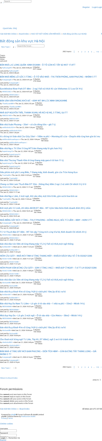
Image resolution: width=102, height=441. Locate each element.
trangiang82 (7, 80)
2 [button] (81, 52)
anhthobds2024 (8, 127)
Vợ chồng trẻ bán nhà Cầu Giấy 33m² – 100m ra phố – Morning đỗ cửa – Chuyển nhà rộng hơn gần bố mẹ (50, 136)
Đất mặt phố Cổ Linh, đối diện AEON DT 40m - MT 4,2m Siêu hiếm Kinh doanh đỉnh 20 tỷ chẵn (45, 208)
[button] (74, 51)
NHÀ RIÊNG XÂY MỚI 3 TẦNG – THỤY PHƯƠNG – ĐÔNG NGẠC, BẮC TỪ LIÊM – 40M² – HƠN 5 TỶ (46, 220)
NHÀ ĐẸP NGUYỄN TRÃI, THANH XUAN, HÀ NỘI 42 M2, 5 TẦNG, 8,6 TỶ (34, 112)
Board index (24, 409)
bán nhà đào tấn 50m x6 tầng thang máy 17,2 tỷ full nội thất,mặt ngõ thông (36, 244)
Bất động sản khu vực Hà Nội (22, 41)
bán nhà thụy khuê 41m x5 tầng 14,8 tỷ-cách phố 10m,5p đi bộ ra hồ (33, 291)
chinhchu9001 (7, 342)
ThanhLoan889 (8, 103)
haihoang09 (6, 68)
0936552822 (6, 91)
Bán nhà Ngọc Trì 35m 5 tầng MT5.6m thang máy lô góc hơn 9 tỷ (31, 148)
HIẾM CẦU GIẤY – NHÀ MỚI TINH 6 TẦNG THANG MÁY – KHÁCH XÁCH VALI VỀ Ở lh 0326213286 (46, 256)
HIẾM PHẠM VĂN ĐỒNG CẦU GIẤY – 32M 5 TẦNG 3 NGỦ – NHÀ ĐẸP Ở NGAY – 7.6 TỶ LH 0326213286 (48, 268)
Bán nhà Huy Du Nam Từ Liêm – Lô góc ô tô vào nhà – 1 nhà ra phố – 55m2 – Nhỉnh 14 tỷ (42, 303)
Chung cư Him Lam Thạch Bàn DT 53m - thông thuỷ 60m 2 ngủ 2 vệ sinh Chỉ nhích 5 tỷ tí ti (43, 184)
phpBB (13, 414)
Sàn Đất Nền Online (9, 409)
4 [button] (88, 52)
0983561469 (6, 115)
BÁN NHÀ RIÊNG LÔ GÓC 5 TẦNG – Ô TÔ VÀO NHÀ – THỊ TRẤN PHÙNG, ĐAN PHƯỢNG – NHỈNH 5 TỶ (48, 77)
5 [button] (91, 52)
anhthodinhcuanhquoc (10, 139)
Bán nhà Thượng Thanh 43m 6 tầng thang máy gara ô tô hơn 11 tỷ (32, 160)
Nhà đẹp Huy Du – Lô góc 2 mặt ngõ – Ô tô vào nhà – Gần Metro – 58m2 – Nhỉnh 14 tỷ (41, 315)
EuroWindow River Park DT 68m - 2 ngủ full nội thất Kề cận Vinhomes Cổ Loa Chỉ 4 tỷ (41, 88)
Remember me (13, 438)
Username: (4, 428)
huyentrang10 (7, 151)
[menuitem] (94, 7)
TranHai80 (6, 175)
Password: (4, 433)
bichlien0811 (7, 247)
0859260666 (6, 306)
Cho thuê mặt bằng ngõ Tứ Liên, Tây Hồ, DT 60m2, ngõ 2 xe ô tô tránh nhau (36, 339)
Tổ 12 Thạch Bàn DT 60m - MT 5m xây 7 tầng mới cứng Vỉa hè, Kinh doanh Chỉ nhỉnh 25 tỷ (43, 232)
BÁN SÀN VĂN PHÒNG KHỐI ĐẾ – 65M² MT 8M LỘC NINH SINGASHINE (33, 100)
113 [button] (97, 52)
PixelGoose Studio (28, 416)
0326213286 (6, 259)
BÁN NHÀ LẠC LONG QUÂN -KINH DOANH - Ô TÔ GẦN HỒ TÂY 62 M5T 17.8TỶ (37, 65)
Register (3, 440)
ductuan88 (6, 282)
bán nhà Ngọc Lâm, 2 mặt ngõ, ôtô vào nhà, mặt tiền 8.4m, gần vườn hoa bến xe (38, 196)
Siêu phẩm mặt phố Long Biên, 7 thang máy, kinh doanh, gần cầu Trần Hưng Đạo (39, 172)
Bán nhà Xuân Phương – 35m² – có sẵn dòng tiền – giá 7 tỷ (28, 124)
